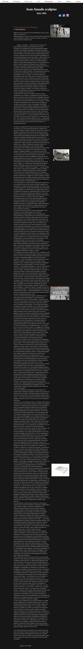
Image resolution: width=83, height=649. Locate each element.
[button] (28, 1)
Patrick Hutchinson (20, 29)
